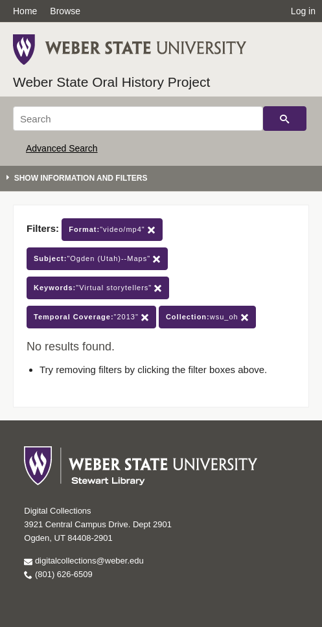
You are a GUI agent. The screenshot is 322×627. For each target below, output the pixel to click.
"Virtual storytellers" (98, 288)
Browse (65, 11)
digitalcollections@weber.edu (83, 560)
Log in (303, 11)
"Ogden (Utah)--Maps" (97, 259)
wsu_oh (207, 317)
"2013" (91, 317)
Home (25, 11)
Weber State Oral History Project (111, 81)
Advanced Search (62, 148)
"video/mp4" (112, 229)
